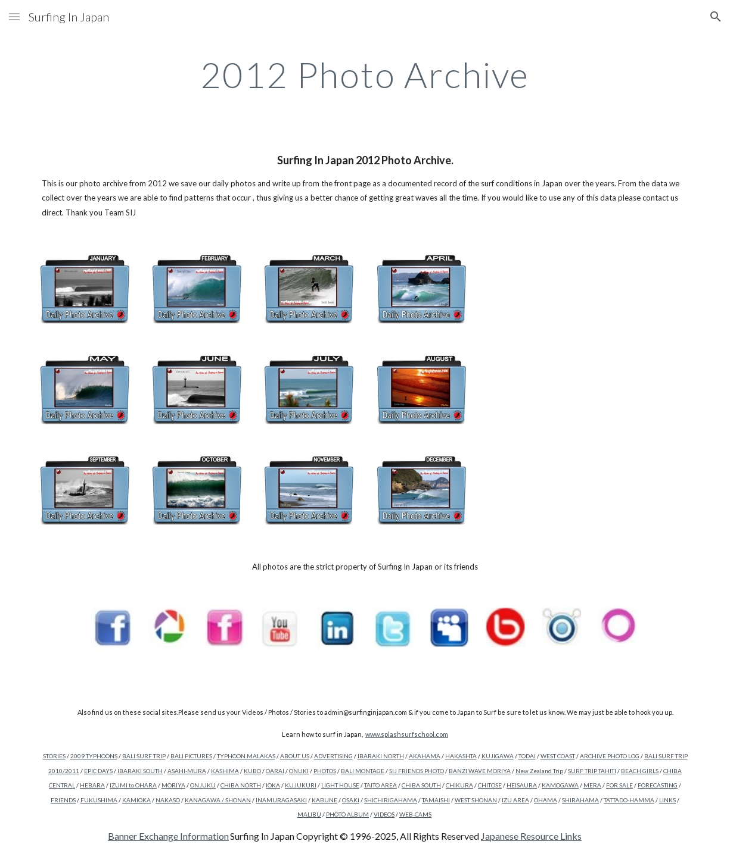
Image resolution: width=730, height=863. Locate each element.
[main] (364, 74)
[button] (14, 16)
